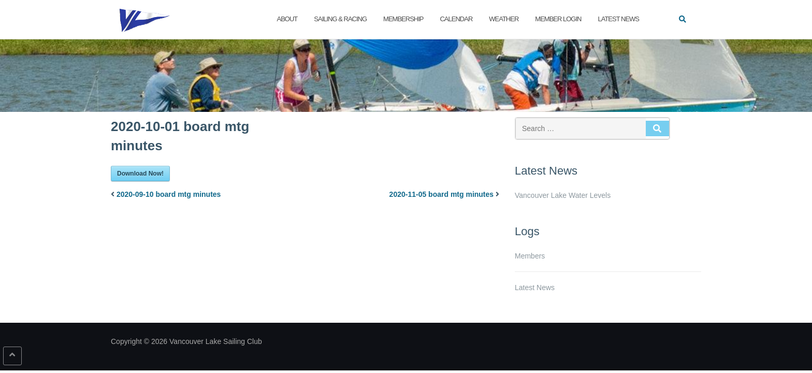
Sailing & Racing (340, 19)
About (287, 19)
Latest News (618, 19)
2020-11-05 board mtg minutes (441, 194)
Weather (503, 19)
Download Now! (140, 173)
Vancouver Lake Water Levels (563, 195)
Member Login (558, 19)
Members (530, 256)
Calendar (456, 19)
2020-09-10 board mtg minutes (169, 194)
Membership (403, 19)
